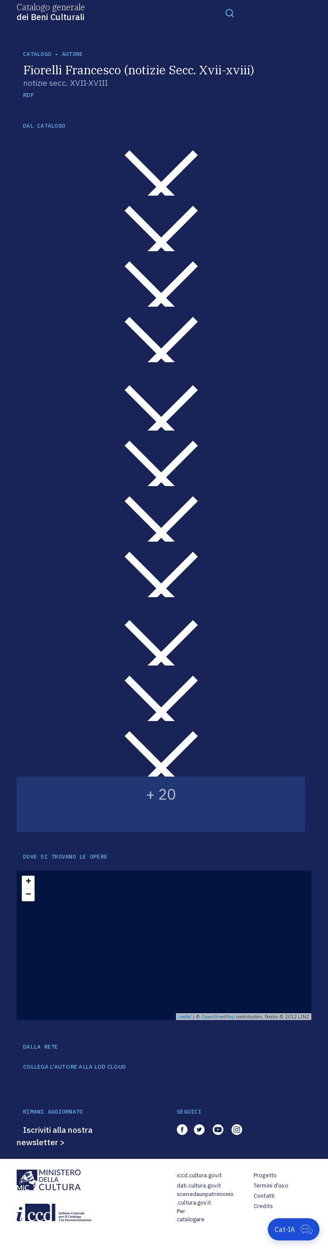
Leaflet (185, 1017)
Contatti (264, 1195)
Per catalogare (191, 1215)
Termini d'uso (271, 1185)
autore (72, 54)
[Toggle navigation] (229, 13)
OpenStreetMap (218, 1017)
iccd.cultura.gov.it (199, 1175)
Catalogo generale (51, 11)
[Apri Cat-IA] (293, 1229)
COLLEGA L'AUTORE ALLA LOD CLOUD (74, 1067)
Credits (263, 1206)
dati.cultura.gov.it (199, 1185)
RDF (28, 95)
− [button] (28, 894)
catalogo (37, 54)
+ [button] (28, 882)
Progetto (265, 1175)
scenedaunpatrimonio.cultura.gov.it (205, 1198)
